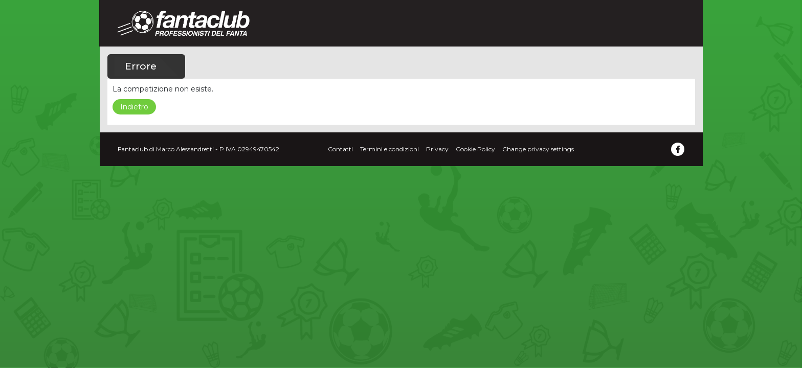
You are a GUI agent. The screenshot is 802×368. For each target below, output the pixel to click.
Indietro (134, 106)
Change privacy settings (538, 149)
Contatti (340, 149)
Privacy (437, 149)
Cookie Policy (475, 149)
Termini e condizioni (389, 149)
